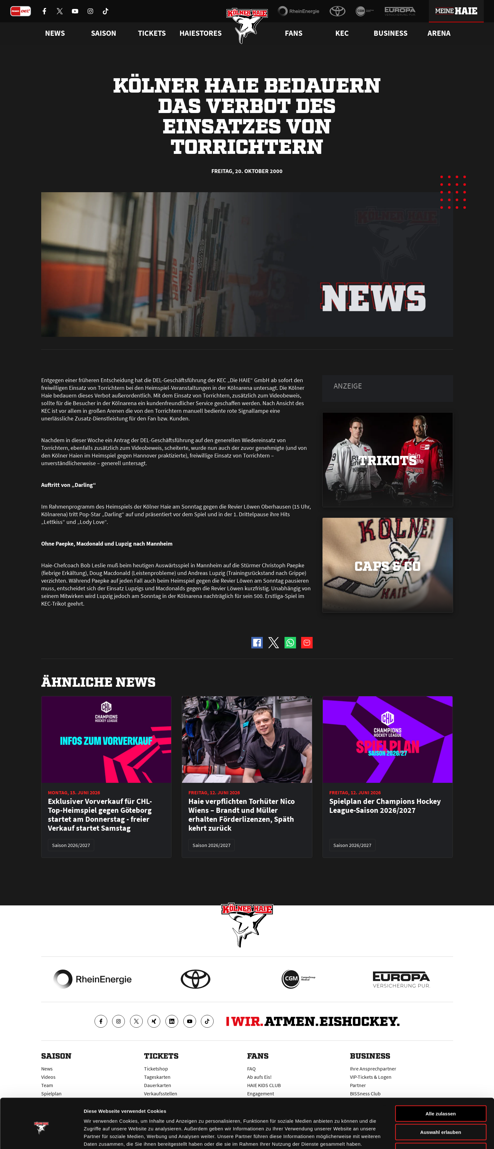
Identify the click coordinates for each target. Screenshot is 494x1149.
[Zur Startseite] (247, 26)
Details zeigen (339, 1136)
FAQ (251, 1068)
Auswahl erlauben (440, 1104)
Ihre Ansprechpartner (373, 1068)
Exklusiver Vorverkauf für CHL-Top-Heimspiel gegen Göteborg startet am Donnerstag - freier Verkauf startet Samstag (100, 815)
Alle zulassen (440, 1085)
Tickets (152, 33)
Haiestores (200, 33)
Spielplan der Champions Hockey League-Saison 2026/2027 (385, 806)
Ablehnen (441, 1122)
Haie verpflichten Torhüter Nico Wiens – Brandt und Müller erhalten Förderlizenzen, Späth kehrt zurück (241, 815)
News (47, 1068)
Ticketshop (156, 1068)
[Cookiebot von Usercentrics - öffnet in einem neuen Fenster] (41, 1136)
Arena (439, 33)
